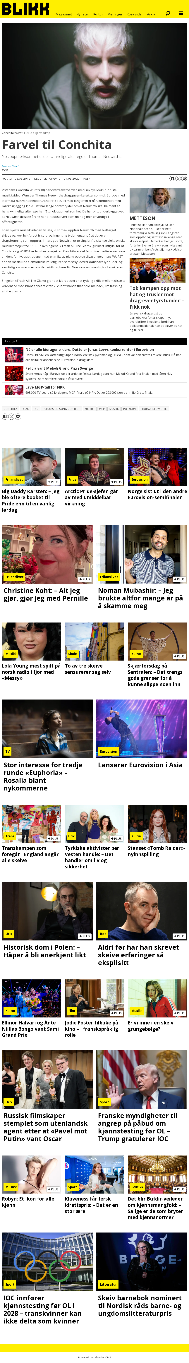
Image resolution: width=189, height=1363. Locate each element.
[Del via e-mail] (184, 178)
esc (36, 409)
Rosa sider (135, 14)
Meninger (115, 14)
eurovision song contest (61, 409)
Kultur (98, 14)
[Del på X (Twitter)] (178, 178)
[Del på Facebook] (172, 178)
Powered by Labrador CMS (94, 1357)
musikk (114, 409)
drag (25, 409)
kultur (89, 409)
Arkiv (151, 14)
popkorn (129, 409)
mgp (102, 409)
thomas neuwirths (153, 409)
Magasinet (64, 14)
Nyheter (82, 14)
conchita (10, 409)
